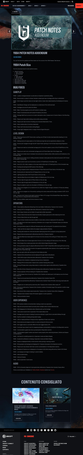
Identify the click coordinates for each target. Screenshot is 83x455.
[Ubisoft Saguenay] (31, 454)
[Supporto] (11, 449)
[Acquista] (79, 5)
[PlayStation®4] (46, 449)
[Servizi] (36, 5)
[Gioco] (30, 5)
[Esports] (43, 5)
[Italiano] (71, 436)
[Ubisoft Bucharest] (31, 448)
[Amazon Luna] (46, 452)
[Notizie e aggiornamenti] (19, 5)
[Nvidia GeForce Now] (60, 443)
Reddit (37, 370)
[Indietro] (15, 12)
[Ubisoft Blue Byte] (31, 446)
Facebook (42, 370)
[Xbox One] (46, 446)
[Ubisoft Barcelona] (31, 445)
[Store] (11, 441)
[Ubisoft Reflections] (31, 452)
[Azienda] (11, 445)
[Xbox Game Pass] (46, 443)
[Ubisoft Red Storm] (31, 451)
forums (52, 370)
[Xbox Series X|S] (46, 445)
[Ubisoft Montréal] (31, 443)
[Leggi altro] (18, 418)
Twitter (34, 370)
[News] (11, 447)
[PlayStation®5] (46, 448)
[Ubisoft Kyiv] (31, 449)
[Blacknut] (60, 445)
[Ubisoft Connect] (11, 443)
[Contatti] (11, 453)
